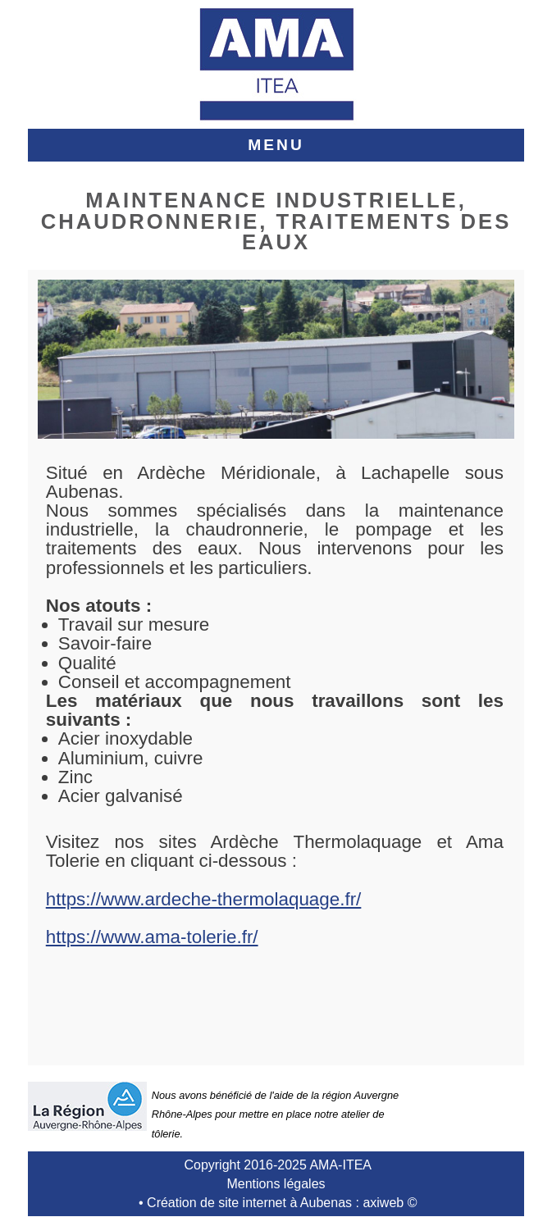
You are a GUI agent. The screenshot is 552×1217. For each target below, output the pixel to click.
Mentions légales (275, 1184)
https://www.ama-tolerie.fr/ (152, 937)
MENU (276, 144)
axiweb (383, 1203)
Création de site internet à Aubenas (249, 1203)
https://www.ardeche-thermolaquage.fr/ (204, 899)
